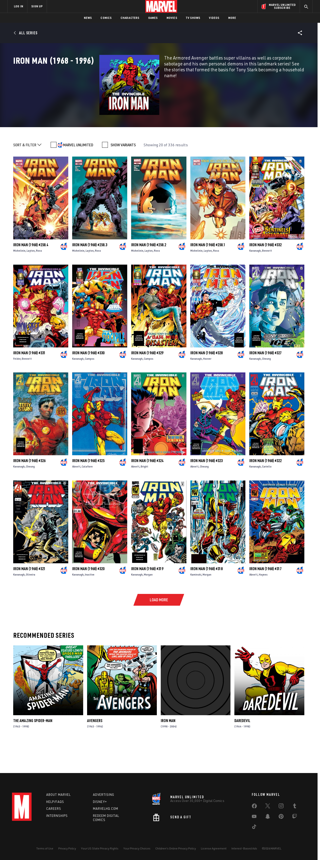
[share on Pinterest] (281, 817)
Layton (31, 276)
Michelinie (19, 276)
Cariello (267, 492)
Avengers (94, 746)
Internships (57, 816)
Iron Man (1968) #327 (265, 378)
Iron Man (168, 746)
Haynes (263, 600)
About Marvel (58, 795)
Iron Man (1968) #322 (265, 486)
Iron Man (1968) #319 (147, 594)
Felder (17, 384)
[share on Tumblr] (294, 806)
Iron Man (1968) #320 (88, 594)
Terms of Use (44, 848)
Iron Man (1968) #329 (147, 378)
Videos (214, 18)
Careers (53, 809)
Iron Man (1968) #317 (265, 594)
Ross (39, 276)
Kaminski (195, 600)
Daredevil (242, 746)
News (88, 18)
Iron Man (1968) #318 (206, 594)
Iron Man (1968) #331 (29, 378)
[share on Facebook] (254, 807)
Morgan (148, 600)
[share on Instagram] (281, 806)
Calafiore (87, 492)
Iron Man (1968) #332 (265, 270)
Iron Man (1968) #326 (29, 486)
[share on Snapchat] (267, 817)
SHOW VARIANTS (123, 170)
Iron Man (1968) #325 (88, 486)
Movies (172, 18)
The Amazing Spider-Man (32, 746)
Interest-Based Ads (244, 848)
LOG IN (18, 6)
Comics (106, 18)
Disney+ (100, 802)
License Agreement (214, 848)
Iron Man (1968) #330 (88, 378)
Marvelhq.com (105, 809)
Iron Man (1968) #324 (147, 486)
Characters (130, 18)
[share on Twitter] (267, 806)
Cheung (266, 384)
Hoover (207, 384)
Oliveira (30, 600)
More (232, 18)
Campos (89, 384)
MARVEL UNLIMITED (78, 170)
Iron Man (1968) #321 (29, 594)
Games (153, 18)
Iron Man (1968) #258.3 (89, 270)
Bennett (267, 276)
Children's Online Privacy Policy (175, 848)
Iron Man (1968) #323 (206, 486)
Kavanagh (255, 276)
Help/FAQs (55, 802)
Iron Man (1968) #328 (206, 378)
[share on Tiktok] (254, 827)
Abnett (76, 492)
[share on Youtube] (254, 817)
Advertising (103, 795)
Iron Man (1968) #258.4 (30, 270)
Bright (144, 492)
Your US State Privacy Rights (99, 848)
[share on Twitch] (294, 817)
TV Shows (193, 18)
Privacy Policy (67, 848)
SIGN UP (37, 6)
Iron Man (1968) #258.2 (148, 270)
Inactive (89, 600)
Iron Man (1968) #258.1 (207, 270)
